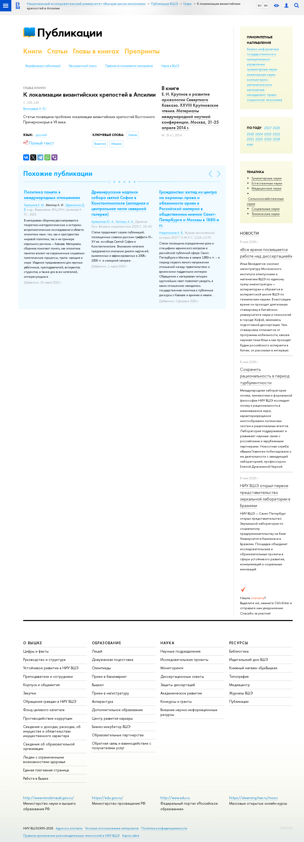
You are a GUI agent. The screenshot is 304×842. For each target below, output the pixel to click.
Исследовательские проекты (184, 659)
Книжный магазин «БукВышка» (253, 667)
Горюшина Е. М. (34, 205)
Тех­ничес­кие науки (266, 213)
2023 (268, 134)
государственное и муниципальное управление (261, 59)
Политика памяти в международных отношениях (52, 194)
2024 (259, 134)
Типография (239, 676)
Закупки (29, 693)
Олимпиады (101, 667)
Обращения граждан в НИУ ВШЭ (49, 701)
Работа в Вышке (35, 778)
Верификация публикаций (42, 66)
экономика (274, 99)
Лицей (97, 651)
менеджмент (256, 94)
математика (255, 89)
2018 (276, 139)
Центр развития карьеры (112, 718)
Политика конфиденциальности (164, 828)
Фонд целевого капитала (43, 709)
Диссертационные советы (182, 676)
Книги (32, 51)
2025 (250, 134)
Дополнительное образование (117, 709)
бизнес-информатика (263, 49)
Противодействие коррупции (47, 718)
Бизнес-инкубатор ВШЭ (111, 726)
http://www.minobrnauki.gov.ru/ (48, 797)
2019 (268, 139)
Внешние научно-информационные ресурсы (188, 712)
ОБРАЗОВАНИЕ (106, 642)
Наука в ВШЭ (170, 66)
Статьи (57, 51)
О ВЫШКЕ (32, 642)
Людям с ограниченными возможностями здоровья (44, 759)
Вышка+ (98, 684)
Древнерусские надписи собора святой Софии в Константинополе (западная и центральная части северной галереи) (120, 203)
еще (250, 144)
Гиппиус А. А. (125, 222)
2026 (276, 127)
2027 (268, 127)
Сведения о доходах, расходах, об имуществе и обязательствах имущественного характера (52, 731)
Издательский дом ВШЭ (248, 659)
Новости (249, 233)
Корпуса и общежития (41, 684)
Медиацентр (239, 684)
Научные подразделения (180, 651)
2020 (259, 139)
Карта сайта (130, 835)
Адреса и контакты (69, 828)
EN (265, 5)
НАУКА (167, 642)
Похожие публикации (57, 173)
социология (256, 99)
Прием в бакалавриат (109, 676)
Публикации (69, 32)
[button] (109, 181)
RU (260, 5)
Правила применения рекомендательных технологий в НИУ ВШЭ (71, 835)
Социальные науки (266, 208)
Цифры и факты (36, 651)
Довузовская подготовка (112, 659)
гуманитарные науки (262, 69)
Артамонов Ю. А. (102, 222)
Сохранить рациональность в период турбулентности (265, 375)
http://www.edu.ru (175, 797)
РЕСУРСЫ (238, 642)
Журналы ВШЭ (241, 693)
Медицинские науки (266, 188)
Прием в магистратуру (110, 693)
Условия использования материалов (112, 828)
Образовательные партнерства (118, 735)
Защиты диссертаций (177, 684)
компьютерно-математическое (259, 82)
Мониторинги (171, 667)
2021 (250, 139)
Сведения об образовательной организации (49, 746)
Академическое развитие (181, 693)
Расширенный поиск (83, 66)
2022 (276, 134)
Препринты (142, 51)
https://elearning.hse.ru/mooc (253, 797)
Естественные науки (267, 183)
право (272, 94)
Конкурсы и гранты (176, 701)
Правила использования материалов (129, 66)
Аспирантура (102, 701)
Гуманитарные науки (267, 178)
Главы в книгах (96, 51)
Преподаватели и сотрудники (48, 676)
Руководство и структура (44, 659)
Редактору (286, 827)
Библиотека (239, 651)
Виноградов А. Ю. (35, 109)
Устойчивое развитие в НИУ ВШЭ (51, 667)
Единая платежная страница (46, 770)
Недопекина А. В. (171, 233)
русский (41, 135)
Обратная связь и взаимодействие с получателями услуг (121, 745)
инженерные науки (261, 74)
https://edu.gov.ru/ (107, 797)
